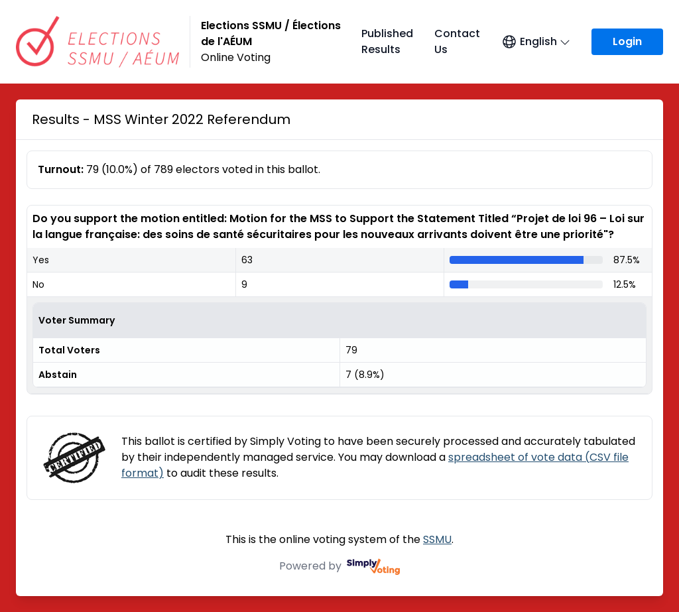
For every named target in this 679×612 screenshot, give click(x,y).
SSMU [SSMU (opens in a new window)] (437, 539)
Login (627, 41)
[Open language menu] (535, 42)
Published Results (387, 41)
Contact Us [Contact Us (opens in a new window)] (457, 41)
